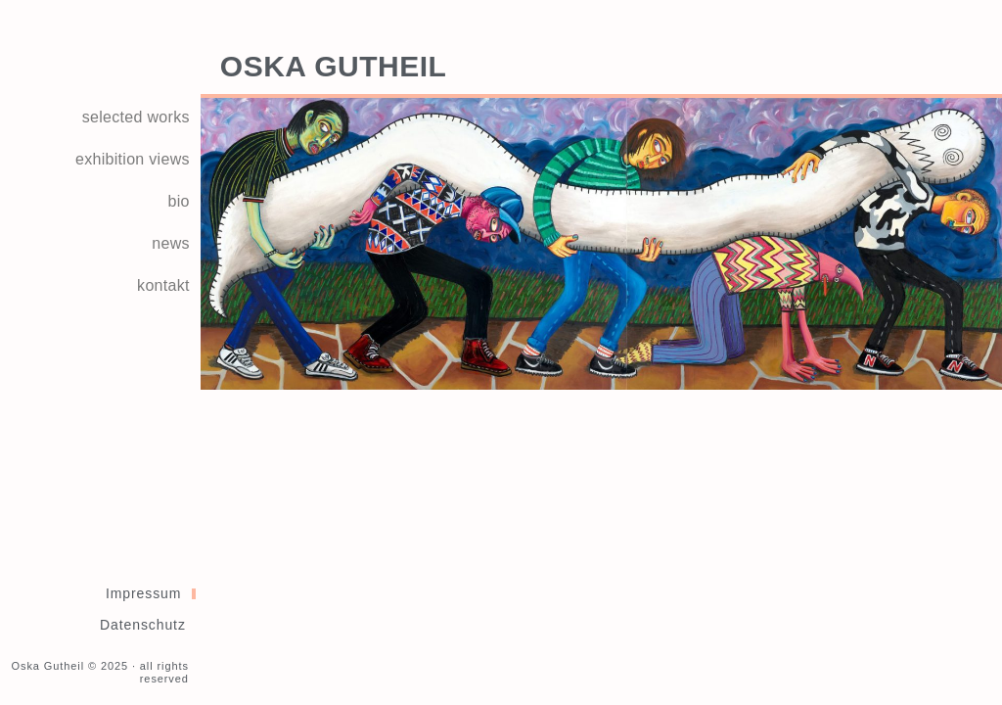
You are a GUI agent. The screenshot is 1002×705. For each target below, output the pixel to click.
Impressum (143, 593)
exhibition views (132, 159)
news (171, 243)
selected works (136, 117)
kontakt (163, 285)
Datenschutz (143, 625)
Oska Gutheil (333, 66)
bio (179, 201)
